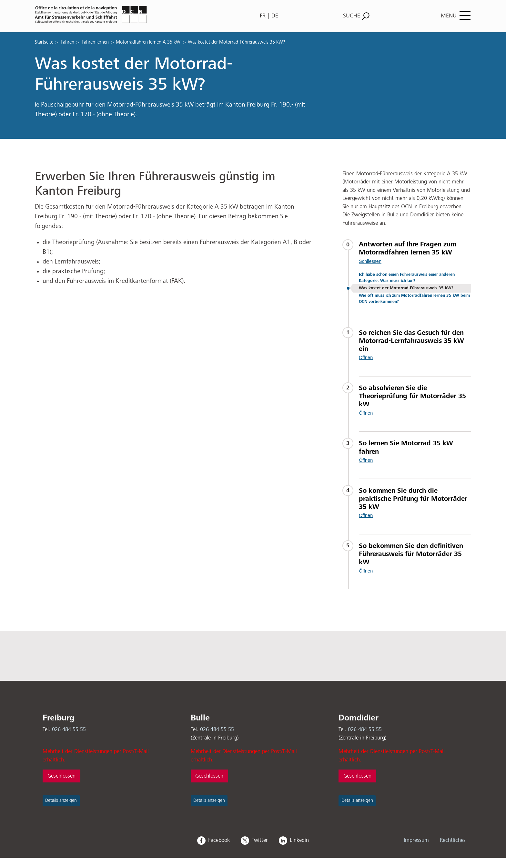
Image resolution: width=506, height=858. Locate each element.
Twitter (260, 840)
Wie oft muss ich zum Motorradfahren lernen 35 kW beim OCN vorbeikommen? (414, 299)
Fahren (67, 42)
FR (263, 16)
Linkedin (299, 840)
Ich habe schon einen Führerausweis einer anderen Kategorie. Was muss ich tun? (407, 278)
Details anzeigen (61, 800)
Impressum (416, 840)
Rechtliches (453, 840)
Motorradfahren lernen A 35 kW (148, 42)
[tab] (415, 252)
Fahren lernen (95, 42)
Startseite (44, 42)
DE (274, 16)
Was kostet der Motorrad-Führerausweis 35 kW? (406, 288)
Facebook (219, 840)
